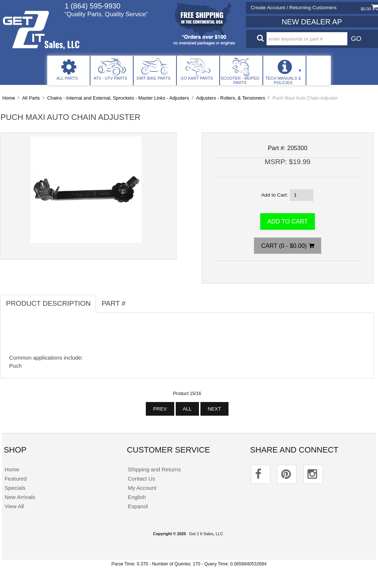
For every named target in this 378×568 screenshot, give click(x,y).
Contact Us (141, 478)
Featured (15, 478)
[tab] (136, 299)
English (137, 497)
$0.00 (369, 9)
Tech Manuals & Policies (283, 80)
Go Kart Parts (197, 78)
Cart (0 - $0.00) (287, 245)
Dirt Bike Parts (154, 78)
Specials (14, 488)
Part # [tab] (114, 303)
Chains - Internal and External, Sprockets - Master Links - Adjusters (118, 98)
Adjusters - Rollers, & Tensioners (230, 98)
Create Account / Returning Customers (294, 7)
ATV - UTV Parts (110, 78)
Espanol (138, 506)
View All (14, 506)
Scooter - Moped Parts (240, 80)
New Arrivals (19, 497)
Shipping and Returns (154, 469)
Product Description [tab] (48, 303)
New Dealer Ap (312, 21)
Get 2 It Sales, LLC (206, 533)
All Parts (67, 78)
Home (8, 98)
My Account (142, 488)
